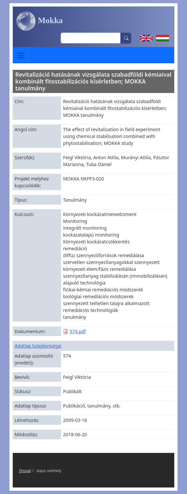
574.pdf (78, 331)
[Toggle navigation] (21, 55)
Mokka (39, 21)
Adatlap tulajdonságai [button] (38, 346)
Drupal (27, 471)
